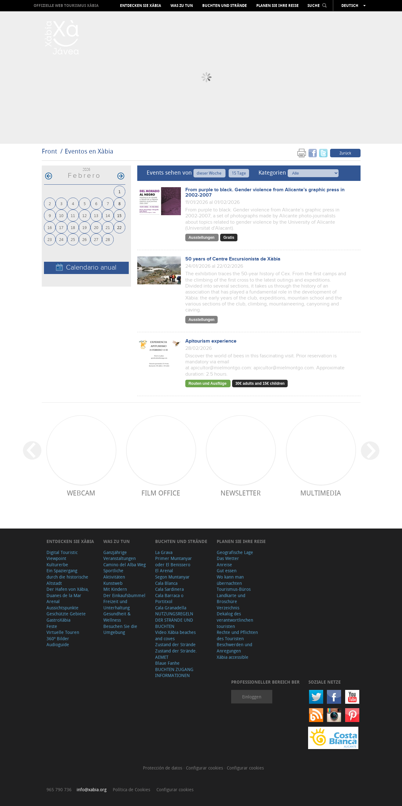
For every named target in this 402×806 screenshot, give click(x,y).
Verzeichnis (228, 608)
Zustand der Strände (175, 644)
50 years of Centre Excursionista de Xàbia (232, 259)
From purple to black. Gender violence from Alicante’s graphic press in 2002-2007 (265, 192)
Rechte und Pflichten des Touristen (237, 635)
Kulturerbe (57, 565)
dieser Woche (209, 173)
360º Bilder (57, 638)
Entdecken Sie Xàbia (140, 6)
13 (96, 215)
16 (49, 227)
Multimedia (320, 492)
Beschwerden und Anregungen (234, 647)
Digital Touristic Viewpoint (62, 555)
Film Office (160, 492)
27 (96, 239)
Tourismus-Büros (234, 589)
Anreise (224, 565)
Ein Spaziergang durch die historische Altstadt (67, 577)
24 (61, 239)
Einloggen (251, 697)
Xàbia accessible (232, 657)
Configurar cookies (205, 768)
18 (73, 227)
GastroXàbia (58, 620)
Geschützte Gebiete (66, 614)
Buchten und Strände (224, 6)
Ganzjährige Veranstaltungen (119, 555)
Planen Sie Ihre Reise (277, 6)
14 (108, 215)
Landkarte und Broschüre (231, 598)
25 (73, 239)
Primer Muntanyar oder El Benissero (173, 561)
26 (84, 239)
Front (49, 151)
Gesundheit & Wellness (117, 617)
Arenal (53, 601)
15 (119, 215)
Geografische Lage (235, 552)
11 (73, 215)
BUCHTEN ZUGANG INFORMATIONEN (174, 672)
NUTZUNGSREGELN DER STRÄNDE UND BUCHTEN (174, 620)
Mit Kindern (115, 589)
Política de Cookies (131, 789)
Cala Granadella (170, 608)
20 (96, 227)
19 (84, 227)
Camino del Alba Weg (124, 565)
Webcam (81, 492)
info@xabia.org (91, 789)
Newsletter (240, 492)
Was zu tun (182, 6)
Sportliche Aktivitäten (114, 574)
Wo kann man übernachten (230, 580)
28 (108, 239)
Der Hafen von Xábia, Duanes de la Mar (67, 592)
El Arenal (164, 571)
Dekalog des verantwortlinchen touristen (235, 620)
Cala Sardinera (169, 589)
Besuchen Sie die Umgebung (120, 629)
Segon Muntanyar (172, 577)
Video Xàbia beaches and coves (175, 635)
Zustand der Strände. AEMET (176, 654)
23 (49, 239)
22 (119, 227)
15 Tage (239, 173)
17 (61, 227)
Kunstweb (112, 583)
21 (108, 227)
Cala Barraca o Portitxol (169, 598)
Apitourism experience (210, 341)
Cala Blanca (166, 583)
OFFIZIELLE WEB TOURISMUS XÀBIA (66, 5)
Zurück (345, 152)
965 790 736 (59, 789)
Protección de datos (163, 768)
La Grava (163, 552)
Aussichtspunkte (62, 608)
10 (61, 215)
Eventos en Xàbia (89, 151)
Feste (51, 626)
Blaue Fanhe (167, 663)
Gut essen (226, 571)
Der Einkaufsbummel (124, 595)
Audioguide (57, 644)
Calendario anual (86, 267)
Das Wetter (228, 558)
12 (84, 215)
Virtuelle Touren (62, 632)
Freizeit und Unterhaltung (116, 604)
